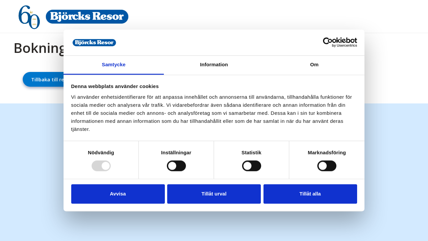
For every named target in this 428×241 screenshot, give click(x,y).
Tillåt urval (214, 193)
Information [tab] (214, 64)
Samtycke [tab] (114, 64)
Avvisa (118, 193)
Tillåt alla (310, 193)
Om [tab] (314, 64)
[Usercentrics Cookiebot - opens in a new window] (328, 42)
